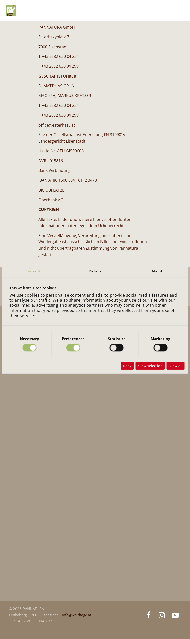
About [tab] (157, 271)
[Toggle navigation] (177, 11)
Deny (127, 365)
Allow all (175, 365)
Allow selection (150, 365)
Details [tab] (95, 271)
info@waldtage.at (76, 615)
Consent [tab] (33, 271)
